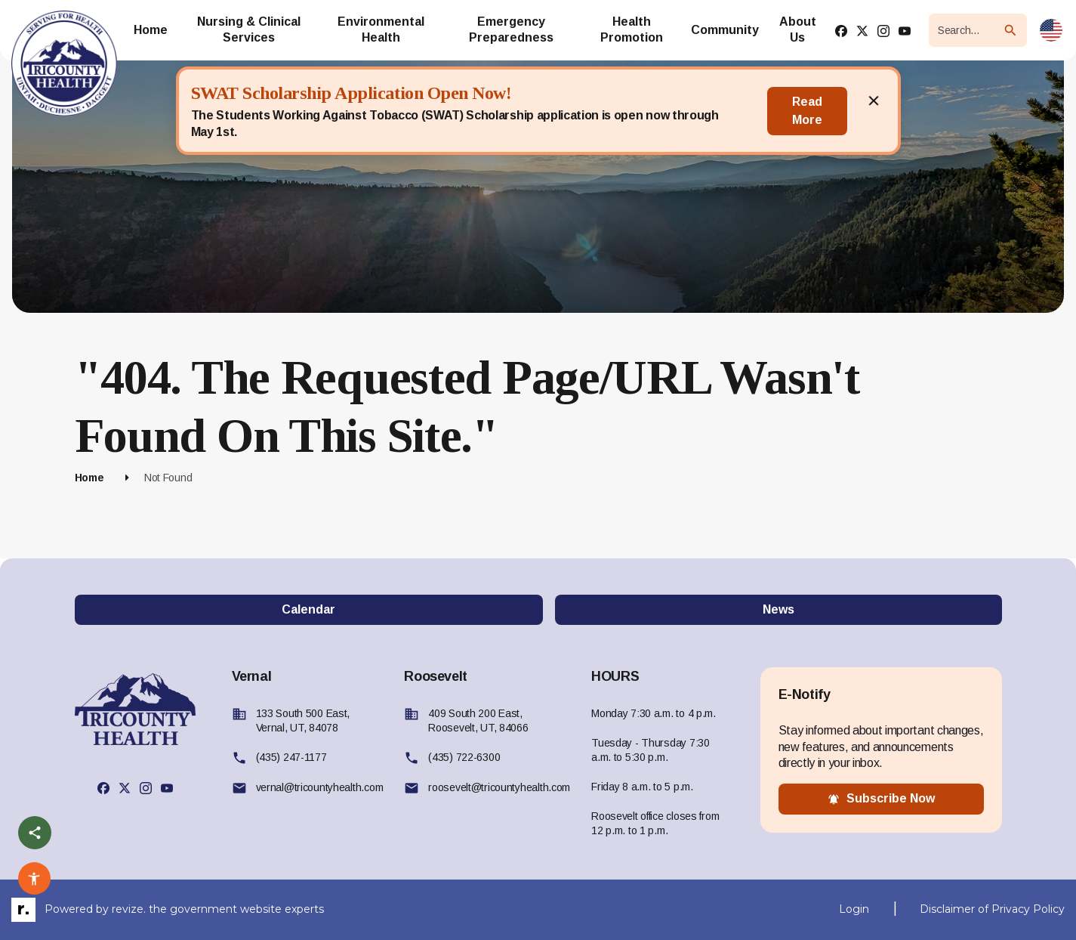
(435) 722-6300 (464, 757)
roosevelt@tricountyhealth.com (499, 787)
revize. (129, 909)
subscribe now (881, 798)
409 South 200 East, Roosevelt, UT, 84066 (478, 720)
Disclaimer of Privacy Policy (992, 909)
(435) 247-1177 (291, 757)
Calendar (308, 609)
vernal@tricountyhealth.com (320, 787)
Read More (807, 110)
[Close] (874, 111)
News (778, 609)
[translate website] (1051, 30)
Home (89, 478)
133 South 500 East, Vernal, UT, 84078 (303, 720)
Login (854, 909)
